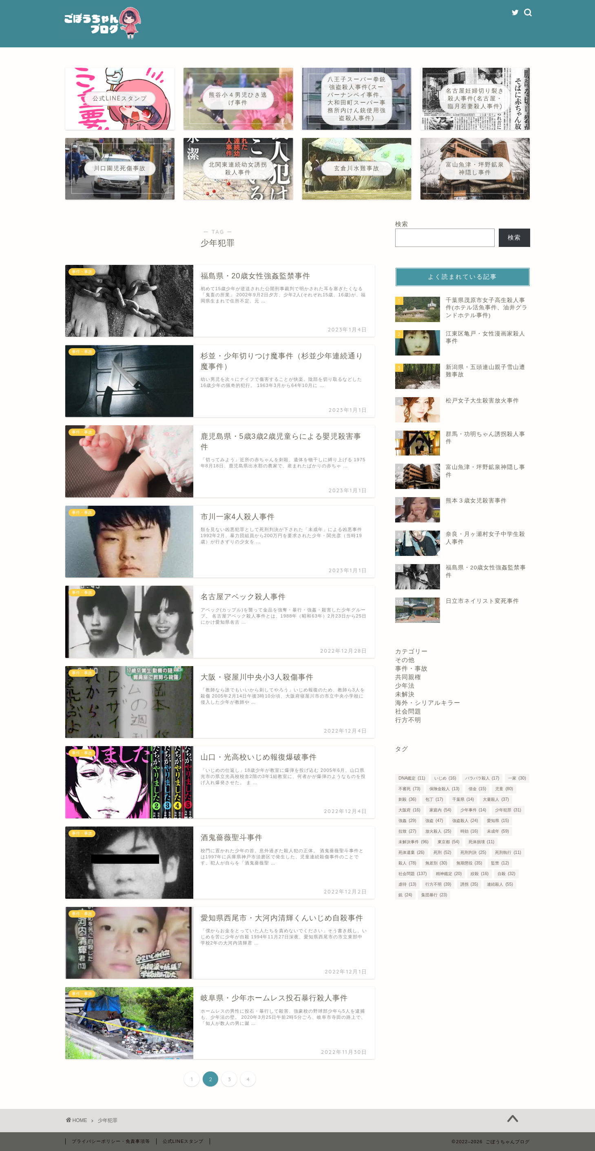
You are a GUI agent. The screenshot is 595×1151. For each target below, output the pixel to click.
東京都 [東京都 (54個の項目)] (448, 842)
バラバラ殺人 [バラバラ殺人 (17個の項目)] (482, 778)
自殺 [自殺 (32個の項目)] (506, 873)
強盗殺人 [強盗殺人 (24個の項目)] (465, 820)
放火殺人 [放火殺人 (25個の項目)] (438, 831)
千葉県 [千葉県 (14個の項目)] (463, 799)
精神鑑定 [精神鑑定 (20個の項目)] (449, 873)
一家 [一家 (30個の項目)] (517, 778)
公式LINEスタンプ (183, 1141)
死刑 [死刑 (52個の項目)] (442, 852)
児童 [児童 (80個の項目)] (504, 789)
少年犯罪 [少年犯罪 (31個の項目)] (508, 810)
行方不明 (408, 719)
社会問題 (408, 711)
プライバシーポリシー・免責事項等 (111, 1141)
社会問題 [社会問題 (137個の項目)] (412, 873)
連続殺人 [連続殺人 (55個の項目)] (500, 884)
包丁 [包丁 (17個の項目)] (434, 799)
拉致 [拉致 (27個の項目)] (407, 831)
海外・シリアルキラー (427, 702)
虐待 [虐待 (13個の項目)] (407, 884)
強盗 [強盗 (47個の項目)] (434, 820)
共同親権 (408, 676)
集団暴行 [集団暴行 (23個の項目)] (434, 895)
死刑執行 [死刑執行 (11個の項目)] (508, 852)
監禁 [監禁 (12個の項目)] (500, 863)
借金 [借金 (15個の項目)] (477, 789)
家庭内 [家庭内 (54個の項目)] (440, 810)
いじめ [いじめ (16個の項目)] (445, 778)
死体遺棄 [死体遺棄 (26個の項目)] (411, 852)
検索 (401, 223)
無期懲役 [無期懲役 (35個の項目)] (469, 863)
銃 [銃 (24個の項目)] (405, 895)
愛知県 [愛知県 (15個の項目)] (498, 820)
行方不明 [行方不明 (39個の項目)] (438, 884)
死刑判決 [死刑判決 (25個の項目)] (473, 852)
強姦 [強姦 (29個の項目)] (407, 820)
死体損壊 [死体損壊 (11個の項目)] (481, 842)
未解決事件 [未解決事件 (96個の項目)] (413, 842)
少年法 (405, 685)
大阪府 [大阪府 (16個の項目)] (409, 810)
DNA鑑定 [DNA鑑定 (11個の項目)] (411, 778)
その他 (405, 659)
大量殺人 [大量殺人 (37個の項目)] (496, 799)
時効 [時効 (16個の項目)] (469, 831)
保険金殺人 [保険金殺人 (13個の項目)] (444, 789)
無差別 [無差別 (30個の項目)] (436, 863)
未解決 (405, 694)
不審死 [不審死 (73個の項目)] (409, 789)
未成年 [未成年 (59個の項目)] (498, 831)
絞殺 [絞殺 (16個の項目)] (479, 873)
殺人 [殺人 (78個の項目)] (407, 863)
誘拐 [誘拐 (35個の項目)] (469, 884)
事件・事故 (411, 668)
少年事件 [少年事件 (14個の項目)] (473, 810)
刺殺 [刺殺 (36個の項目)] (407, 799)
